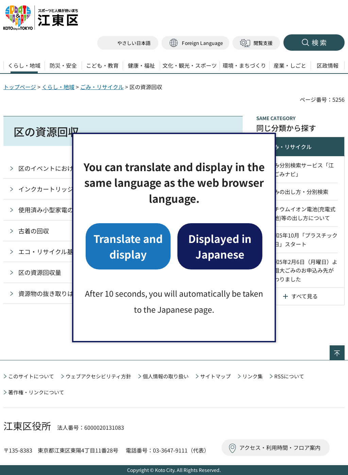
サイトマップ (215, 376)
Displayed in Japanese (219, 246)
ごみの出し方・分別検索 (298, 191)
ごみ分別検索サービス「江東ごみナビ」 (301, 169)
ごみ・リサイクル (102, 87)
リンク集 (252, 376)
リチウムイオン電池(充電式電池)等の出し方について (301, 213)
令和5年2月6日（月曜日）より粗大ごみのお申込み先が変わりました (302, 270)
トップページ (19, 87)
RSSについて (289, 376)
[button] (195, 43)
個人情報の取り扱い (166, 376)
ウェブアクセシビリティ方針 (98, 376)
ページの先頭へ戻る (344, 350)
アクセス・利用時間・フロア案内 (279, 447)
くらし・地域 (58, 87)
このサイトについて (31, 376)
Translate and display (128, 246)
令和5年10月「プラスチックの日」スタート (302, 239)
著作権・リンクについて (36, 392)
